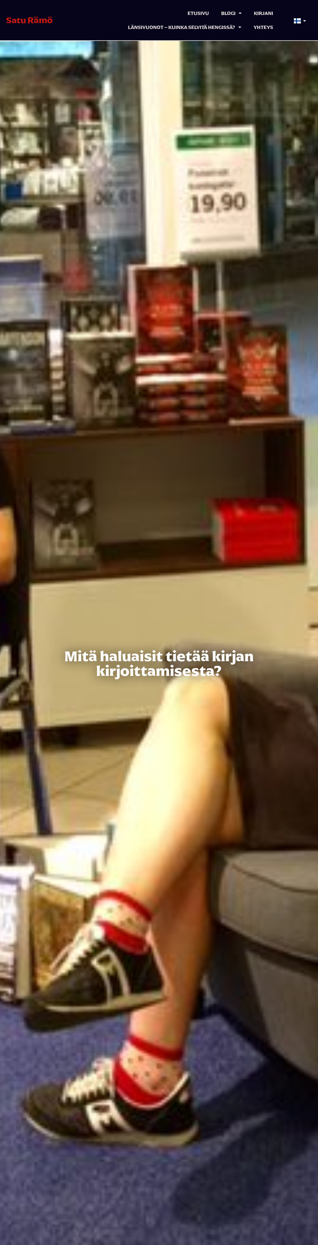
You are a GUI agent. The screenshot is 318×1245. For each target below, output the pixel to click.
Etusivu (198, 13)
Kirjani (263, 13)
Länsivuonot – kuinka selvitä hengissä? (184, 27)
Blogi (231, 13)
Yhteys (263, 27)
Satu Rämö (29, 20)
